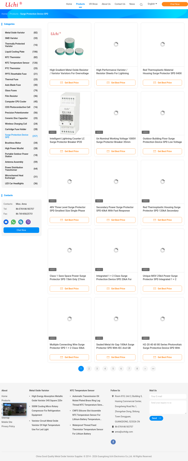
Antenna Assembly (21, 161)
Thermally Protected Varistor (21, 44)
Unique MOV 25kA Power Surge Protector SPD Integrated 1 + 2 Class (160, 279)
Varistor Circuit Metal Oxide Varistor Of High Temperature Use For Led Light (46, 425)
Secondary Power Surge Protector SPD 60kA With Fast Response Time (115, 210)
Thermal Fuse (21, 79)
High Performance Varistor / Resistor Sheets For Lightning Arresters (112, 73)
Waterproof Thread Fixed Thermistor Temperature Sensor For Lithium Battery (87, 429)
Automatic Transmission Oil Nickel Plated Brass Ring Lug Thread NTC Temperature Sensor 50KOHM (88, 401)
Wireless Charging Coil (21, 123)
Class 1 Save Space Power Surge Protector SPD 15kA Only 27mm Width (68, 279)
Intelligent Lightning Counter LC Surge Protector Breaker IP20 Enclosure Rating (67, 142)
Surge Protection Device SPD (21, 136)
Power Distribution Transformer (21, 168)
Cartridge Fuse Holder (21, 129)
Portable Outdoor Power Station (21, 155)
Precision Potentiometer (21, 112)
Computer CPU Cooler (21, 101)
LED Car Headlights (21, 183)
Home (4, 396)
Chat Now (175, 4)
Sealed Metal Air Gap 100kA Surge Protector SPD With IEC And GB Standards (115, 348)
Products (6, 400)
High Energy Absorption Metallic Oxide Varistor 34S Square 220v (47, 398)
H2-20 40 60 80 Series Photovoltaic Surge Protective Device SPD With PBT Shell (162, 348)
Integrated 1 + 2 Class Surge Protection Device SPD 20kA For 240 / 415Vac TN (114, 279)
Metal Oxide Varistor (21, 32)
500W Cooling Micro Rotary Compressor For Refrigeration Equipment (46, 410)
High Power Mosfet (21, 148)
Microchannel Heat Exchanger (21, 176)
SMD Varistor (21, 38)
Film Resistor (21, 96)
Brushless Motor (21, 142)
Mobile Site (7, 422)
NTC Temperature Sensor (21, 62)
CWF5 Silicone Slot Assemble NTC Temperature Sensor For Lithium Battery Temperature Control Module (86, 415)
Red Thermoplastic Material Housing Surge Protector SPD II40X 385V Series (162, 73)
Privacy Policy (8, 426)
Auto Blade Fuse (21, 85)
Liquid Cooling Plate (21, 51)
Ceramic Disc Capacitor (21, 118)
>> (153, 368)
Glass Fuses (21, 90)
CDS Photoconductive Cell (21, 107)
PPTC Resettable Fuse (21, 73)
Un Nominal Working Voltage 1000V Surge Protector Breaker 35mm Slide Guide (116, 142)
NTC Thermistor (21, 57)
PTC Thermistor (21, 68)
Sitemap (5, 418)
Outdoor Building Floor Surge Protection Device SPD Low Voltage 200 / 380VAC (162, 142)
